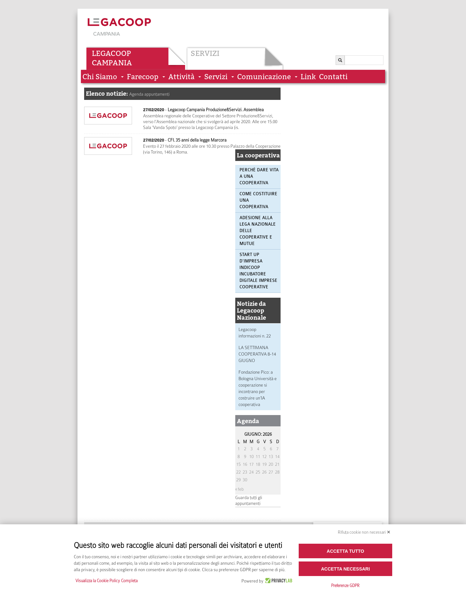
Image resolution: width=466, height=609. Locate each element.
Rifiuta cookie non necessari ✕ (364, 532)
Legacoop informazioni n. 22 (255, 332)
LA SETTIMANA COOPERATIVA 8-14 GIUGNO (257, 354)
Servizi (205, 53)
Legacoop (111, 53)
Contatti (333, 76)
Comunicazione (264, 76)
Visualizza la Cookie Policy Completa (106, 580)
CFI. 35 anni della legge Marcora (197, 140)
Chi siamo (100, 76)
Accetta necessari (345, 569)
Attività (181, 76)
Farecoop (143, 76)
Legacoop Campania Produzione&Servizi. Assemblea (216, 109)
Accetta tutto (345, 551)
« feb (239, 489)
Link (308, 76)
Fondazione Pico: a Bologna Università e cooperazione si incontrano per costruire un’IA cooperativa (258, 388)
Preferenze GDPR (345, 585)
